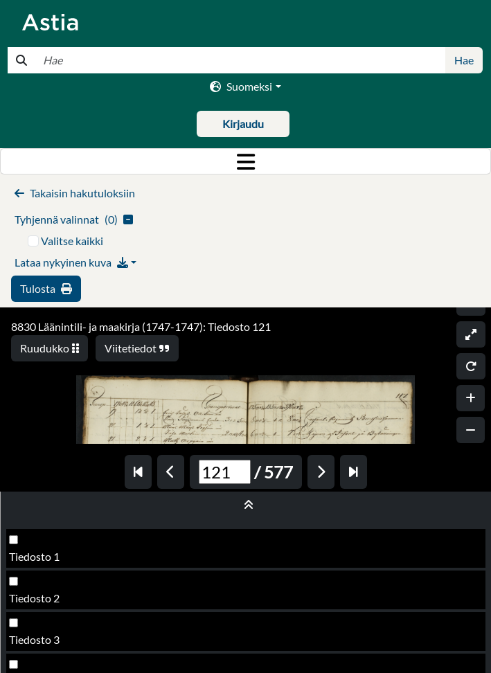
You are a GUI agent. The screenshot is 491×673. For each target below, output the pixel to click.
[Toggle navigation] (245, 161)
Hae (464, 59)
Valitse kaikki (72, 240)
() (74, 219)
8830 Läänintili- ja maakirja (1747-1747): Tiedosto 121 (141, 326)
